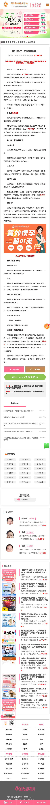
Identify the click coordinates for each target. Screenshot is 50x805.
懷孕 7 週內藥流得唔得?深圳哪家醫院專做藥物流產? (21, 424)
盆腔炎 (41, 749)
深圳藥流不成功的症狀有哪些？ (15, 417)
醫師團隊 (41, 778)
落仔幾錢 (40, 464)
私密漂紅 (25, 778)
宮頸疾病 (25, 464)
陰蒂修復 (25, 769)
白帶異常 (41, 734)
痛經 (41, 739)
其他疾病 (41, 754)
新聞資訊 (41, 773)
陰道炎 (25, 729)
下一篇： (9, 391)
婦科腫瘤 (25, 460)
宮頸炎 (25, 734)
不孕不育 (40, 469)
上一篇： (9, 386)
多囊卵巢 (8, 764)
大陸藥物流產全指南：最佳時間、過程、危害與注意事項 (21, 439)
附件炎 (25, 749)
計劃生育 (21, 42)
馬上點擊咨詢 (38, 55)
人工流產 (40, 482)
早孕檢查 (25, 473)
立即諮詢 (22, 500)
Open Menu (47, 4)
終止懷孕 (10, 460)
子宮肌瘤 (25, 469)
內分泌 (41, 725)
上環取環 (10, 477)
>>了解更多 (42, 525)
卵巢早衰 (8, 769)
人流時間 (40, 473)
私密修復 (40, 460)
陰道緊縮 (10, 473)
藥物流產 (31, 42)
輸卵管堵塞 (9, 759)
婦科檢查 (25, 477)
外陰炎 (8, 778)
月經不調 (10, 464)
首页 (13, 42)
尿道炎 (25, 744)
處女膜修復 (25, 773)
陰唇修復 (10, 482)
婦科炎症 (25, 482)
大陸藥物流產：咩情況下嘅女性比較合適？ (19, 411)
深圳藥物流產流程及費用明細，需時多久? (18, 432)
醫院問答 (41, 769)
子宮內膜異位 (8, 773)
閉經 (41, 744)
